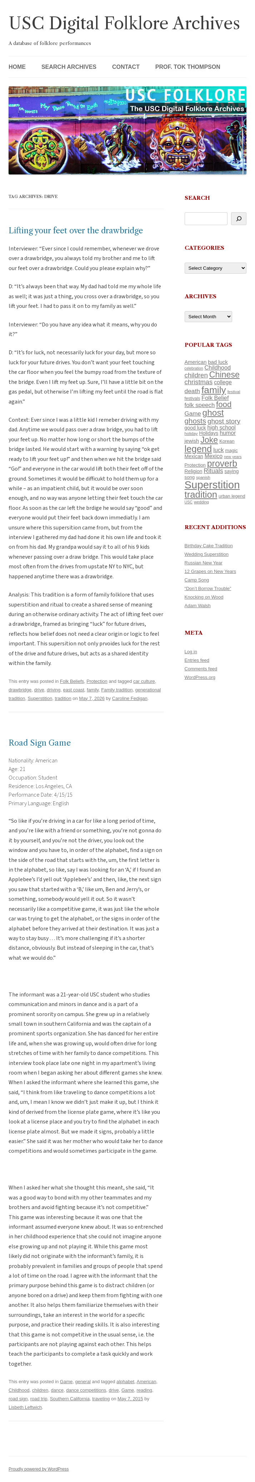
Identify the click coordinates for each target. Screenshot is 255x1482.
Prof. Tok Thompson (187, 67)
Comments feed (201, 668)
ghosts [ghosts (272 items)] (195, 421)
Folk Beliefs (72, 681)
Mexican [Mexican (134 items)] (194, 456)
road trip (39, 1398)
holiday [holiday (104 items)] (191, 433)
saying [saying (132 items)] (232, 471)
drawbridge (20, 689)
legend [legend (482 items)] (198, 449)
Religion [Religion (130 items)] (193, 471)
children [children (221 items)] (196, 375)
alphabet (125, 1381)
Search (197, 197)
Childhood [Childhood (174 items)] (218, 367)
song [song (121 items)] (190, 477)
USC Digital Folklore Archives (124, 23)
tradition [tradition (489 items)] (201, 494)
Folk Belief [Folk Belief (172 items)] (215, 398)
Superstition (40, 698)
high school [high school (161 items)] (221, 428)
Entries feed (197, 660)
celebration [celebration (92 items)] (194, 368)
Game (66, 1381)
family (93, 689)
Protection (97, 681)
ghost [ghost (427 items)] (213, 412)
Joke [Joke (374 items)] (209, 440)
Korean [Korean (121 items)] (226, 441)
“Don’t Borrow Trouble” (208, 588)
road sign (18, 1398)
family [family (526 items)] (213, 390)
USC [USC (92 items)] (189, 502)
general (82, 1381)
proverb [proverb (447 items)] (222, 463)
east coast (73, 689)
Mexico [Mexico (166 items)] (213, 456)
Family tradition (116, 689)
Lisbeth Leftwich (25, 1407)
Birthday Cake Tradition (209, 545)
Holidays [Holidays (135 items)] (209, 433)
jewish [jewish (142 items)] (192, 441)
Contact (126, 67)
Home (17, 67)
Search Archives (68, 67)
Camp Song (197, 580)
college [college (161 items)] (223, 382)
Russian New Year (203, 562)
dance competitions (86, 1390)
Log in (191, 651)
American (146, 1381)
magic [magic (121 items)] (231, 450)
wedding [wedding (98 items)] (201, 502)
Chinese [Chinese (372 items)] (224, 374)
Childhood (19, 1390)
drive (39, 689)
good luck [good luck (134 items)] (195, 428)
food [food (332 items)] (223, 404)
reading (144, 1390)
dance (57, 1390)
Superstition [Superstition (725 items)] (212, 485)
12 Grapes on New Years (210, 571)
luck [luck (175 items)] (218, 450)
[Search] (238, 218)
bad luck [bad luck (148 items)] (218, 362)
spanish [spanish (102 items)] (203, 477)
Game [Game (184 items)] (193, 413)
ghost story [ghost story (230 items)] (224, 421)
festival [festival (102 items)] (234, 392)
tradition (63, 698)
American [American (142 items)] (196, 362)
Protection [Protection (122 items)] (195, 465)
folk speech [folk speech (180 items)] (200, 405)
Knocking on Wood (204, 597)
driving (53, 689)
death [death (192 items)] (192, 391)
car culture (144, 681)
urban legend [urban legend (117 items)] (232, 496)
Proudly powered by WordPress (39, 1469)
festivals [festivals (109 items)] (192, 398)
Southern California (70, 1398)
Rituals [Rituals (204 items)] (213, 470)
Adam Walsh (198, 605)
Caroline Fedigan (130, 698)
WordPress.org (200, 677)
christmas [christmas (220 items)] (199, 382)
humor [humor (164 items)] (228, 433)
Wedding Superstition (207, 554)
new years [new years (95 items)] (233, 457)
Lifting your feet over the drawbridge (76, 230)
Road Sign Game (40, 743)
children (40, 1390)
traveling (101, 1398)
